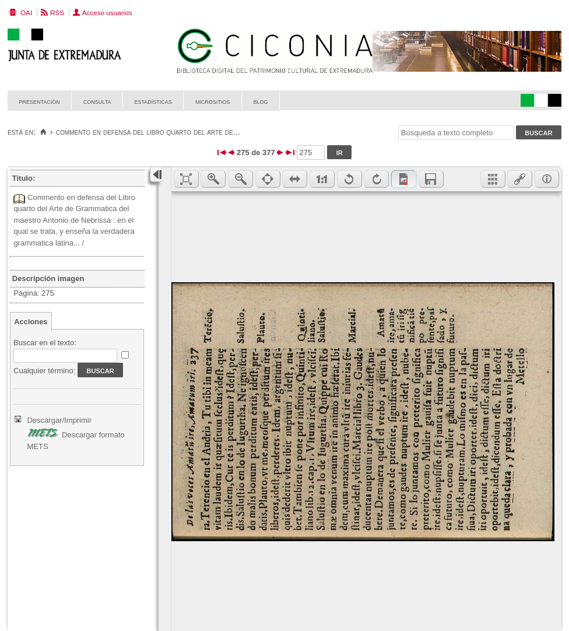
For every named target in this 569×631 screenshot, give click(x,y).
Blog (260, 101)
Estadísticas (153, 101)
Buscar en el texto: (44, 342)
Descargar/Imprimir (59, 420)
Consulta (97, 101)
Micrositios (212, 101)
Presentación (39, 101)
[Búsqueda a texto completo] (456, 132)
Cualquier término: (44, 370)
